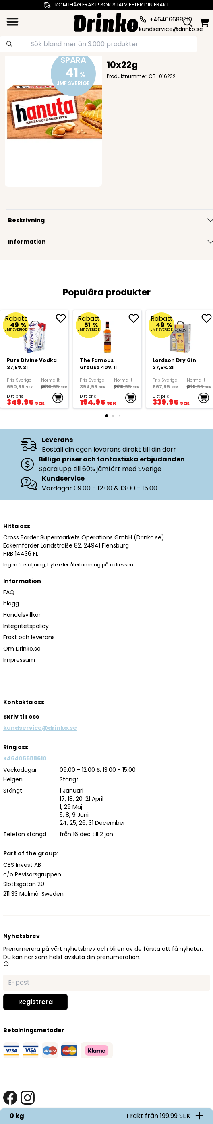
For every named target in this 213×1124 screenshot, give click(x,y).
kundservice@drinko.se (40, 728)
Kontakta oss (23, 702)
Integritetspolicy (26, 626)
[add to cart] (57, 398)
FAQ (8, 592)
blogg (11, 603)
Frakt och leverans (29, 637)
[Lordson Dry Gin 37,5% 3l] (180, 333)
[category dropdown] (12, 22)
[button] (6, 964)
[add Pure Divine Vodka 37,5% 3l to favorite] (62, 318)
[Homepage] (106, 21)
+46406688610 (25, 758)
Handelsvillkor (22, 615)
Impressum (19, 660)
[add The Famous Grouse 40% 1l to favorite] (134, 318)
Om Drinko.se (22, 649)
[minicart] (204, 22)
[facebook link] (10, 1098)
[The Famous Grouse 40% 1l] (107, 359)
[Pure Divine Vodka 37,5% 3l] (34, 359)
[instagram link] (28, 1098)
